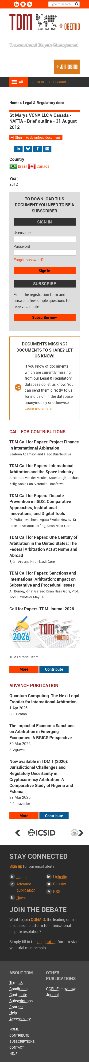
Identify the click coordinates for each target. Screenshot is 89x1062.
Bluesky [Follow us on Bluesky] (23, 4)
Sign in (38, 82)
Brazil (22, 166)
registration (47, 941)
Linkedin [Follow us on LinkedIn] (16, 4)
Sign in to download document (37, 137)
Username (22, 232)
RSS (56, 891)
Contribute (18, 994)
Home (14, 102)
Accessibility (20, 1018)
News (21, 897)
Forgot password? (29, 259)
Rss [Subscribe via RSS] (29, 4)
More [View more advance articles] (23, 815)
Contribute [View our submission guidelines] (54, 669)
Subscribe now (44, 317)
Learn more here (38, 408)
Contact (16, 1006)
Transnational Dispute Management (44, 23)
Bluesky (59, 884)
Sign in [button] (44, 270)
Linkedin (60, 876)
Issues (21, 876)
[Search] (64, 4)
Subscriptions (21, 1000)
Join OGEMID (67, 69)
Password (22, 246)
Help (13, 1012)
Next (81, 832)
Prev (18, 832)
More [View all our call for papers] (23, 669)
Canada (43, 166)
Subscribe (58, 82)
